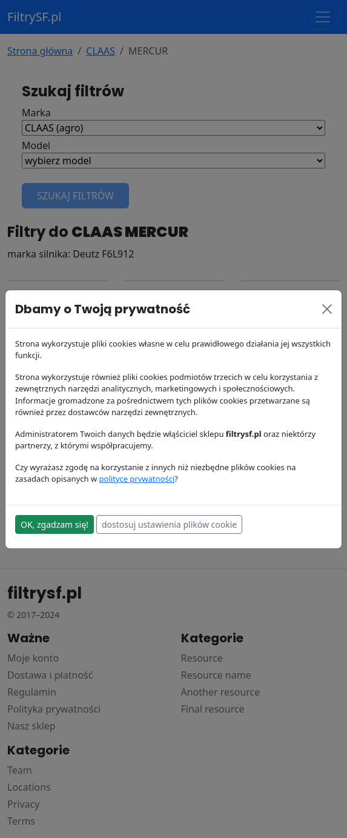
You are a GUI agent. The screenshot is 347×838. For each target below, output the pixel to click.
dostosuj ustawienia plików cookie (169, 524)
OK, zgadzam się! (54, 524)
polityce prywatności (137, 478)
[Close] (327, 309)
